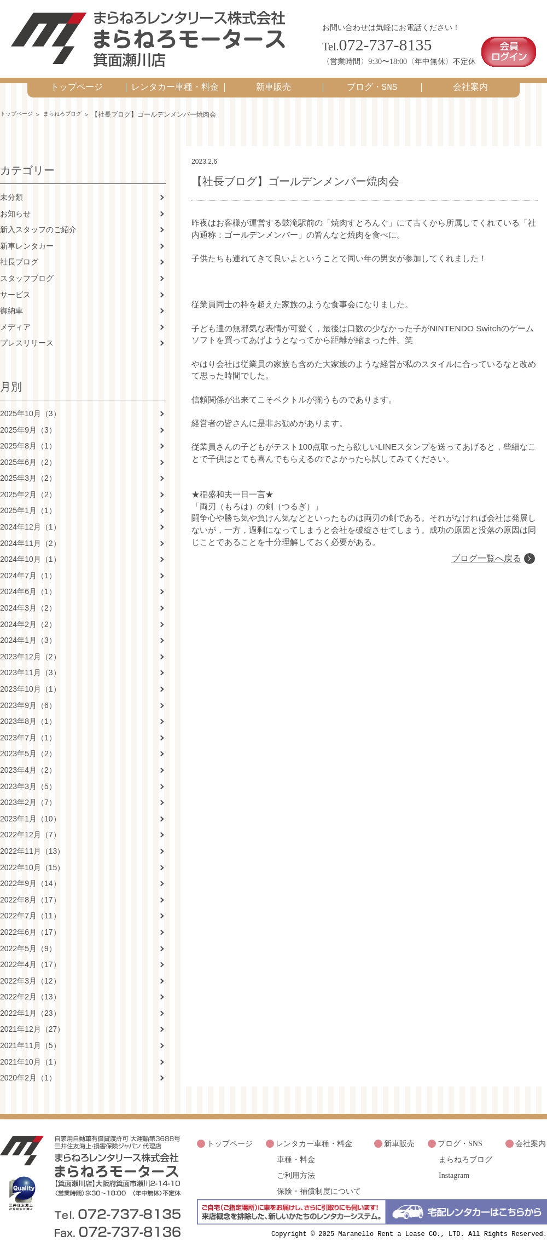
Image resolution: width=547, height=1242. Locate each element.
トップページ (76, 76)
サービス (15, 283)
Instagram (454, 1159)
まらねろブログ (73, 103)
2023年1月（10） (30, 807)
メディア (15, 316)
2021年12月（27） (32, 1018)
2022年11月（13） (32, 840)
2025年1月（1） (28, 500)
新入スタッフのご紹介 (38, 218)
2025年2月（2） (28, 483)
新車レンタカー (27, 235)
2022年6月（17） (30, 921)
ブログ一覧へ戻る (485, 560)
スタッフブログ (27, 267)
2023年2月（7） (28, 791)
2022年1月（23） (30, 1002)
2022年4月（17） (30, 953)
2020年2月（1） (28, 1067)
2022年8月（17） (30, 888)
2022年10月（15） (32, 856)
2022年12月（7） (30, 824)
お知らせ (15, 202)
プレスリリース (27, 332)
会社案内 (470, 76)
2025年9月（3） (28, 419)
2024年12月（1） (30, 515)
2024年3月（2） (28, 597)
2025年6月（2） (28, 451)
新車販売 (273, 76)
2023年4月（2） (28, 759)
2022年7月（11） (30, 905)
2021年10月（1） (30, 1050)
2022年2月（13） (30, 986)
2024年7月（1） (28, 564)
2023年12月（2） (30, 645)
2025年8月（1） (28, 434)
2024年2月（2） (28, 613)
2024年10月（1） (30, 548)
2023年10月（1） (30, 678)
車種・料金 (296, 1145)
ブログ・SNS (372, 76)
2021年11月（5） (30, 1034)
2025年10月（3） (30, 402)
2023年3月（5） (28, 775)
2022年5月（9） (28, 937)
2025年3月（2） (28, 467)
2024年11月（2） (30, 532)
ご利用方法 (296, 1159)
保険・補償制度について (319, 1173)
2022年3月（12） (30, 969)
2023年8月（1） (28, 710)
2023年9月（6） (28, 694)
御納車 (11, 299)
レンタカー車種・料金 (175, 76)
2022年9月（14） (30, 872)
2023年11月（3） (30, 662)
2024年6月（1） (28, 581)
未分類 (11, 186)
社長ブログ (19, 251)
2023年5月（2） (28, 743)
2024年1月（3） (28, 629)
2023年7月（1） (28, 726)
